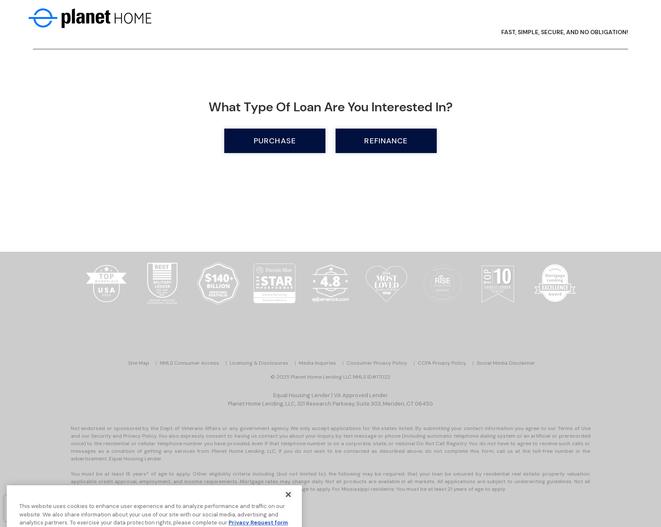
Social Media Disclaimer (506, 363)
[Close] (288, 502)
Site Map (138, 363)
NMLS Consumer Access (189, 363)
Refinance (386, 141)
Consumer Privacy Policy (377, 363)
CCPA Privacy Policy (442, 363)
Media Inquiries (317, 363)
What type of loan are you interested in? (331, 107)
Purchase (275, 141)
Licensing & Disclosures (259, 363)
